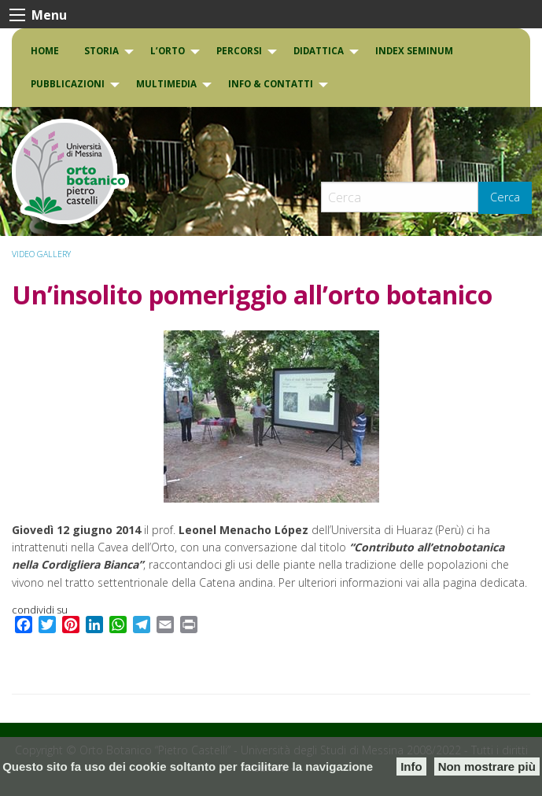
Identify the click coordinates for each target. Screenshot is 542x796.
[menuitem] (45, 51)
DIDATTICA (318, 51)
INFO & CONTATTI (270, 84)
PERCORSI (239, 51)
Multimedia (166, 84)
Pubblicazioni (68, 84)
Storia (101, 51)
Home (45, 51)
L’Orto (167, 51)
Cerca (505, 197)
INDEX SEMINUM (414, 51)
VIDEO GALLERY (41, 254)
